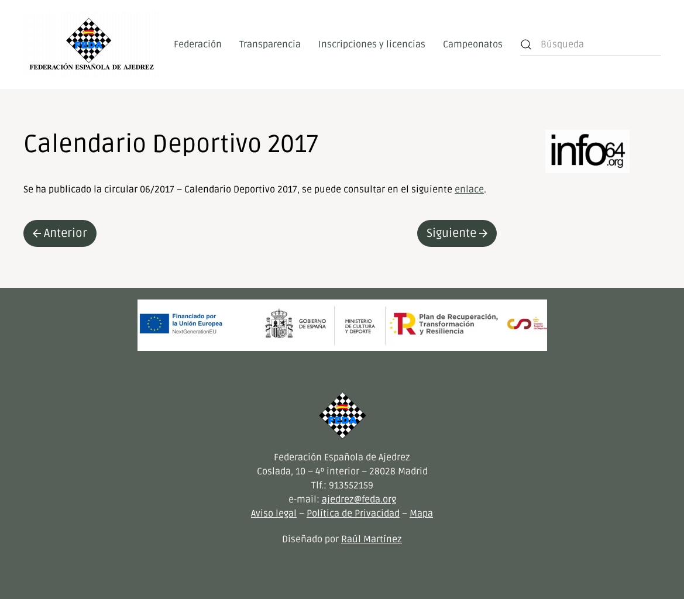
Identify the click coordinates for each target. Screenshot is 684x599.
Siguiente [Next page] (457, 233)
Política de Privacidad (353, 513)
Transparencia (270, 44)
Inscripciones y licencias (371, 44)
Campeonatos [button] (473, 44)
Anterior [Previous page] (60, 233)
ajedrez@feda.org (359, 499)
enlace (469, 189)
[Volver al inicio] (91, 44)
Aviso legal (274, 513)
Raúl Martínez (371, 539)
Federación (198, 44)
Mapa (421, 513)
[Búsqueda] (590, 44)
